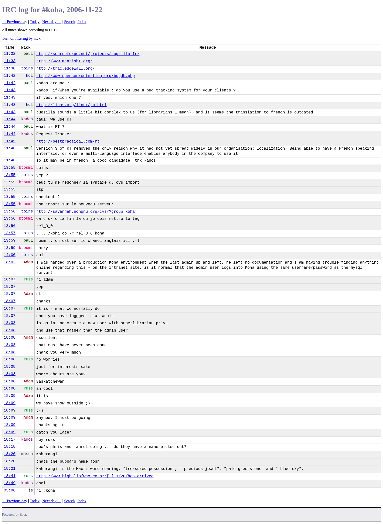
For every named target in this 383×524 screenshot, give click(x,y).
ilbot (23, 514)
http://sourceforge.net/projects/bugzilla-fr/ (87, 54)
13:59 (9, 240)
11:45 (9, 141)
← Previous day (14, 22)
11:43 (9, 90)
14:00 (9, 255)
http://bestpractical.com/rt (68, 141)
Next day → (51, 22)
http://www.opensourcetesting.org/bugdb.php (85, 76)
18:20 (9, 454)
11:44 (9, 119)
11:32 (9, 54)
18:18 (9, 447)
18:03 (9, 262)
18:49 (9, 483)
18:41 (9, 476)
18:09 (9, 396)
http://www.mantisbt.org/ (64, 61)
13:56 (9, 211)
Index (81, 22)
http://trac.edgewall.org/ (65, 69)
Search (69, 22)
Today (35, 22)
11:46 (9, 148)
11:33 (9, 61)
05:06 (9, 490)
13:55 (9, 168)
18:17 (9, 439)
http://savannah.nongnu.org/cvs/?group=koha (85, 212)
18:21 (9, 469)
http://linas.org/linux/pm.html (71, 105)
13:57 (9, 233)
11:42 (9, 76)
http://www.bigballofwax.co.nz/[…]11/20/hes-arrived (95, 476)
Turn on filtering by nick (21, 38)
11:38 (9, 68)
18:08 (9, 323)
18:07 (9, 279)
